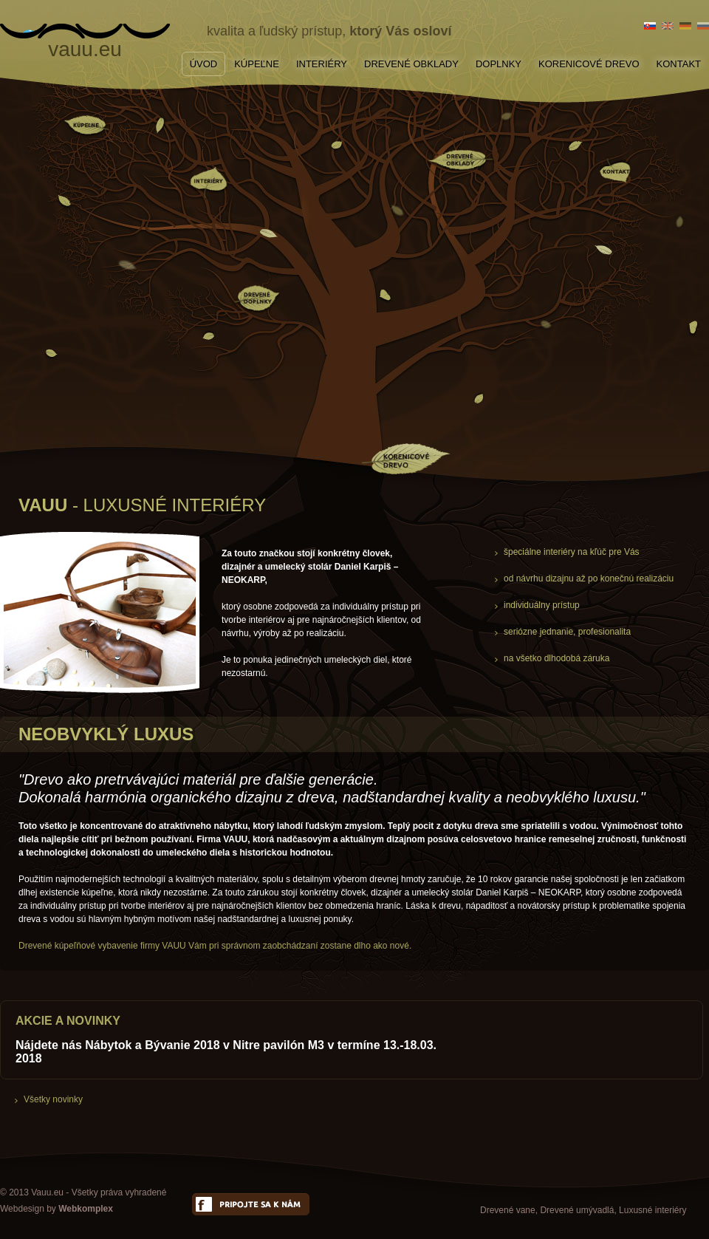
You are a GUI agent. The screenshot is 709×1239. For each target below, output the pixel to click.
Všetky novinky (53, 1099)
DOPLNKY (498, 63)
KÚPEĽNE (256, 63)
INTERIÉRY (321, 63)
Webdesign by (56, 1209)
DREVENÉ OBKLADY (411, 63)
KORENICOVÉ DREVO (589, 63)
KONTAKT (679, 63)
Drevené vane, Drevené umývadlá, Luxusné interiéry (583, 1210)
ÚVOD (204, 63)
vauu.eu (85, 47)
